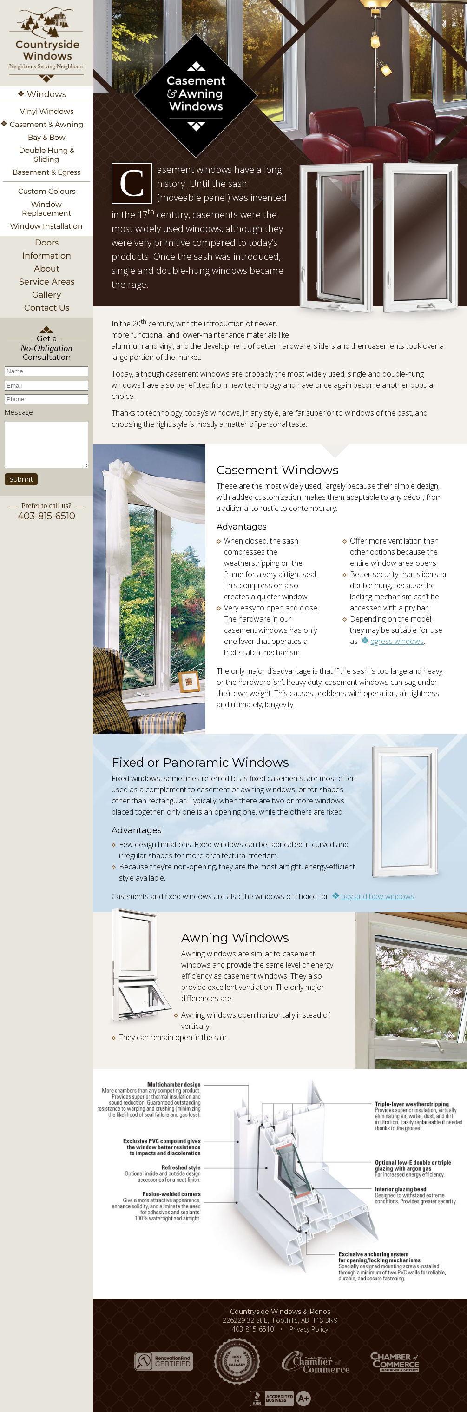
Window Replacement (46, 209)
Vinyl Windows (46, 111)
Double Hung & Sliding (46, 155)
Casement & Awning (46, 124)
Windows (46, 94)
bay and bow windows (377, 896)
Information (46, 255)
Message (19, 412)
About (46, 268)
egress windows (397, 641)
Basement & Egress (46, 172)
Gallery (46, 294)
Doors (47, 242)
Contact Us (46, 307)
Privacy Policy (308, 1329)
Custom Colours (46, 191)
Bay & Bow (47, 137)
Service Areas (46, 281)
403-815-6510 (46, 516)
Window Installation (46, 226)
